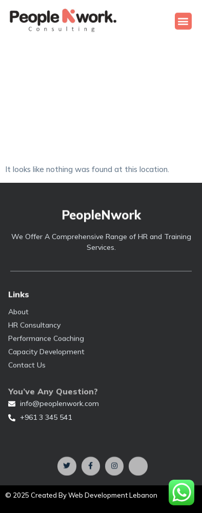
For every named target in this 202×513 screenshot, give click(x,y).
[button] (183, 21)
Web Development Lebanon (112, 495)
